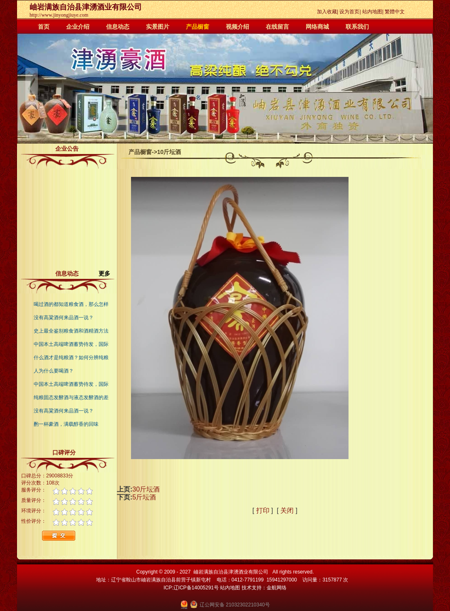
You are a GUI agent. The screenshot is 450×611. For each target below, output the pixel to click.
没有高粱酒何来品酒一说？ (64, 317)
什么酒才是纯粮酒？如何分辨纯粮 (71, 357)
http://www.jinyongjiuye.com (59, 15)
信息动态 (117, 26)
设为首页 (349, 12)
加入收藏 (327, 12)
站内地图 (372, 12)
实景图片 (157, 26)
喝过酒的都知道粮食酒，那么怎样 (71, 304)
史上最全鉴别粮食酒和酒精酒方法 (71, 331)
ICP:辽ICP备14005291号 (191, 588)
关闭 (287, 510)
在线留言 (277, 26)
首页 (43, 26)
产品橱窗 (197, 26)
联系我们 (357, 26)
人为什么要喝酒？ (54, 371)
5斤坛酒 (144, 497)
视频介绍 (237, 26)
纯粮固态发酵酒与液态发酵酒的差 (71, 397)
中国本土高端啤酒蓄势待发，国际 (71, 344)
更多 (108, 273)
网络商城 (317, 26)
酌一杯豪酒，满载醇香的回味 (66, 424)
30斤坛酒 (146, 489)
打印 (263, 510)
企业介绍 (77, 26)
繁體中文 (395, 12)
